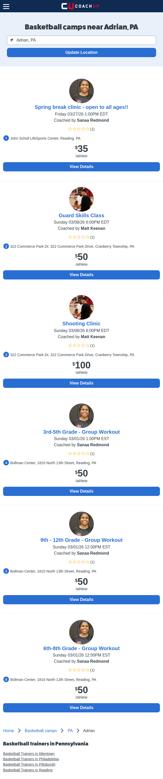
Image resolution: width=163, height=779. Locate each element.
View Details (81, 166)
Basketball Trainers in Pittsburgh (29, 764)
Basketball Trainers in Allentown (29, 754)
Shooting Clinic (81, 323)
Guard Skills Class (81, 215)
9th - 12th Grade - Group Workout (81, 540)
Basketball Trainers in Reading (28, 770)
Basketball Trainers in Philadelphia (31, 759)
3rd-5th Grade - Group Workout (81, 432)
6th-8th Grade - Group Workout (81, 648)
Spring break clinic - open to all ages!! (81, 107)
